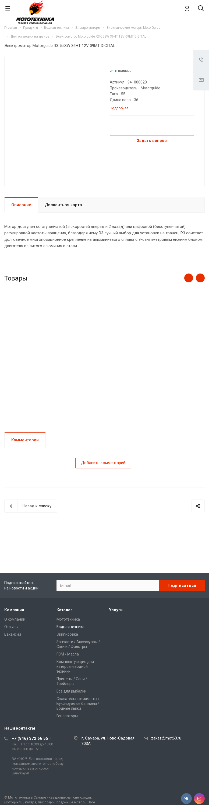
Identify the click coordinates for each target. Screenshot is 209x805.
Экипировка (67, 634)
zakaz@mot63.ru (166, 738)
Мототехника (68, 619)
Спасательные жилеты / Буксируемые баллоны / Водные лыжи (78, 704)
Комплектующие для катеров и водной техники (75, 666)
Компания (14, 609)
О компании (14, 619)
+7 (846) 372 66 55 (30, 738)
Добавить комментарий (103, 462)
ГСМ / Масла (67, 654)
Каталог (64, 609)
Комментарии (25, 440)
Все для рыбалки (71, 691)
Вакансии (12, 634)
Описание (21, 204)
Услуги (116, 609)
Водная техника (70, 627)
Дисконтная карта (63, 204)
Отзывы (11, 627)
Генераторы (67, 716)
